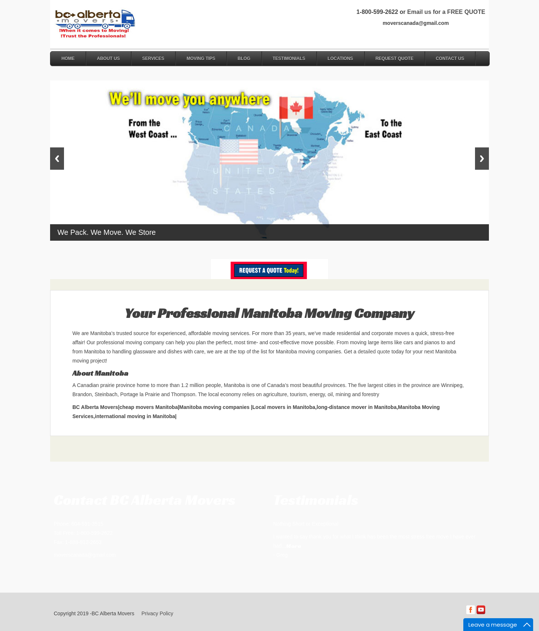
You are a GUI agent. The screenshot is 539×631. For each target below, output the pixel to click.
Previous (57, 158)
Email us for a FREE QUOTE (446, 12)
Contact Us (450, 58)
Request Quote (395, 58)
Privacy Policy (157, 613)
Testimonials (289, 58)
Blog (244, 58)
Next (482, 158)
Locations (340, 58)
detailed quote (374, 351)
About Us (108, 58)
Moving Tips (200, 58)
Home (68, 58)
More (293, 546)
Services (153, 58)
